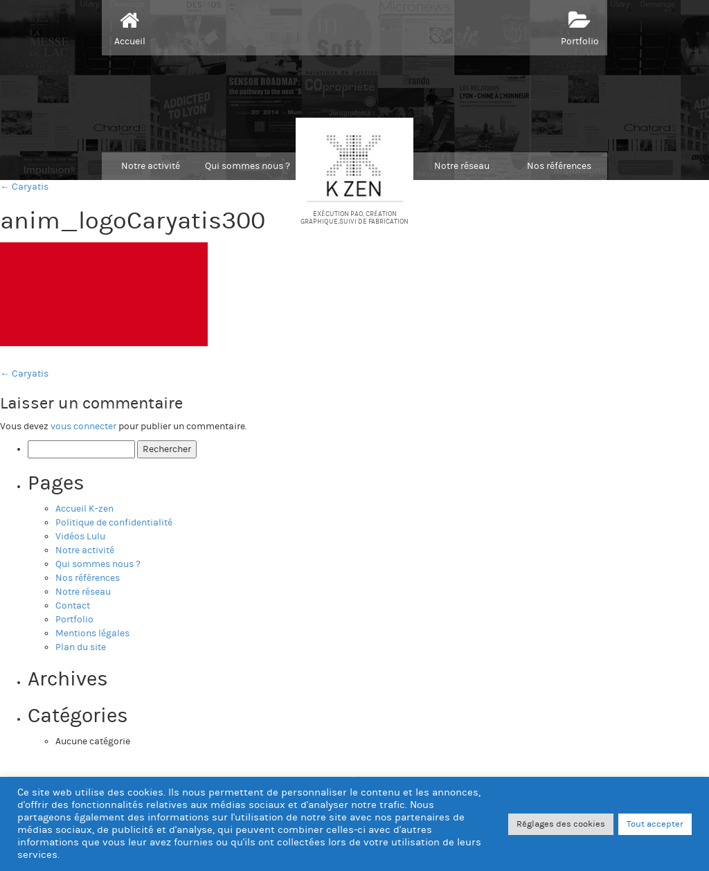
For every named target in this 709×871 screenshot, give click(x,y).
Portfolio (580, 27)
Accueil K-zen (84, 508)
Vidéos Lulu (80, 536)
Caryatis (24, 373)
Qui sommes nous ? (247, 166)
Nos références (559, 166)
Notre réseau (462, 166)
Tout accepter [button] (655, 824)
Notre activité (150, 166)
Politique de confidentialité (113, 522)
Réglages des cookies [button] (561, 824)
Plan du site (80, 647)
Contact (72, 605)
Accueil (129, 27)
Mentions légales (92, 633)
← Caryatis (24, 186)
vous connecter (83, 426)
